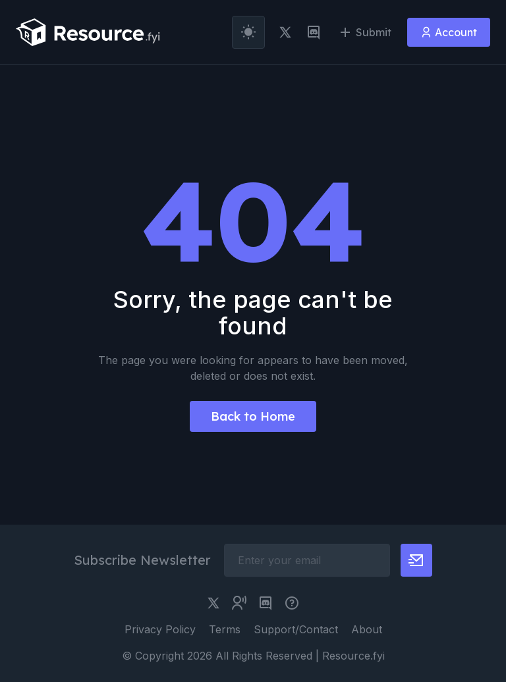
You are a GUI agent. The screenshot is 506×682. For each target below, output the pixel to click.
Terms (224, 629)
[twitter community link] (239, 603)
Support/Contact (296, 629)
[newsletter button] (416, 560)
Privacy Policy (160, 629)
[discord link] (314, 32)
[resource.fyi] (88, 32)
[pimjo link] (292, 603)
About (366, 629)
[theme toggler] (248, 32)
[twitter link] (285, 32)
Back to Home (253, 416)
